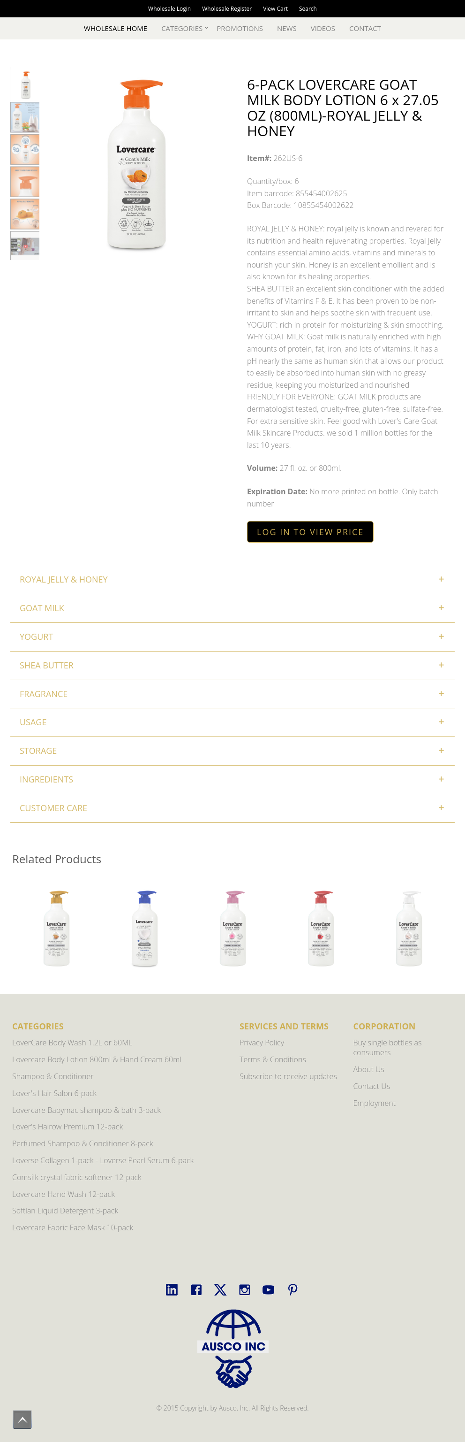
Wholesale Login (169, 9)
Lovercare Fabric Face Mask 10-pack (72, 1227)
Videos (323, 28)
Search (308, 9)
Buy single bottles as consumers (387, 1047)
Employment (374, 1103)
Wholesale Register (227, 9)
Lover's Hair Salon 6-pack (54, 1093)
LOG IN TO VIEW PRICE (310, 531)
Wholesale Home (115, 28)
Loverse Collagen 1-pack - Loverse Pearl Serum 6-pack (103, 1160)
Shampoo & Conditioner (53, 1076)
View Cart (275, 9)
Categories (181, 28)
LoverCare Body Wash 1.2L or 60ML (72, 1042)
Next (441, 946)
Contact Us (371, 1086)
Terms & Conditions (273, 1059)
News (287, 28)
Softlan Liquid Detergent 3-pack (65, 1210)
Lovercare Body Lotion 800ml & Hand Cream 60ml (96, 1059)
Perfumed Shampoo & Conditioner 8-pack (82, 1143)
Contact (365, 28)
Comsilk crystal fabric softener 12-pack (77, 1177)
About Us (368, 1069)
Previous (24, 946)
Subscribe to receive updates (288, 1076)
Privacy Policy (262, 1042)
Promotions (240, 28)
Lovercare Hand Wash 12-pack (63, 1194)
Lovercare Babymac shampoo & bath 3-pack (86, 1110)
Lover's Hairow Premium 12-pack (67, 1126)
